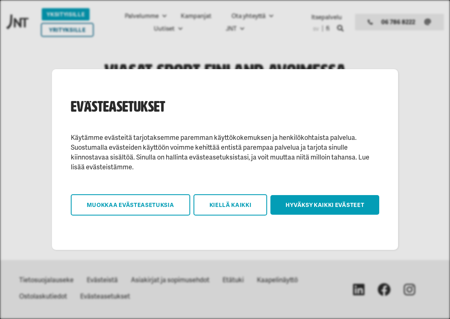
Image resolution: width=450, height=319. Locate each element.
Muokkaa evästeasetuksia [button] (130, 205)
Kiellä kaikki (230, 205)
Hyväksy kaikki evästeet (325, 205)
